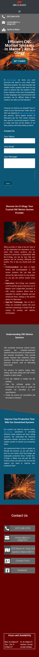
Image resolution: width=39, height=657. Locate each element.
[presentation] (19, 174)
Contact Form (23, 560)
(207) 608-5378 (13, 16)
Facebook (22, 570)
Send (8, 183)
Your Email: (9, 146)
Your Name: (9, 136)
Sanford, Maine (13, 29)
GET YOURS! (19, 61)
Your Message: (11, 157)
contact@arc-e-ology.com (13, 23)
